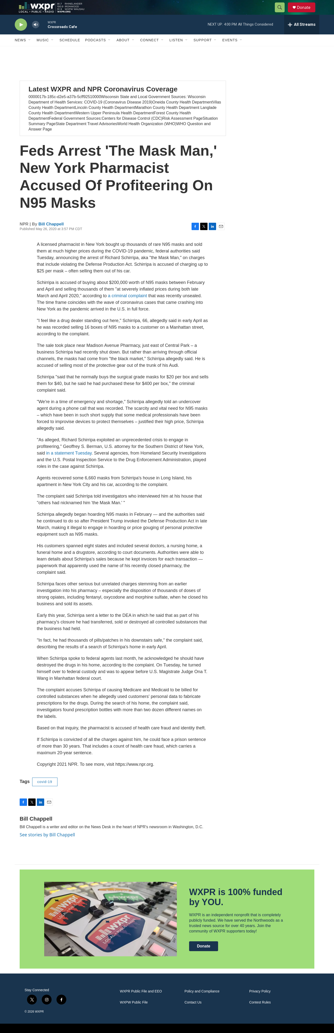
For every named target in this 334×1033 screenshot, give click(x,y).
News (20, 51)
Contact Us (192, 1013)
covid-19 (44, 793)
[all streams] (301, 35)
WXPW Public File (134, 1013)
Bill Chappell (51, 235)
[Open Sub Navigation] (30, 51)
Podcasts (95, 51)
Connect (149, 51)
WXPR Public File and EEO (141, 1002)
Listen (176, 51)
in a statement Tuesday (69, 464)
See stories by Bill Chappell (47, 846)
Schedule (69, 51)
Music (43, 51)
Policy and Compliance (201, 1002)
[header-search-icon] (282, 13)
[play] (21, 36)
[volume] (35, 35)
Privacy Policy (260, 1002)
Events (229, 51)
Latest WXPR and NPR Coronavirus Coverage (103, 100)
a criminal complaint (127, 306)
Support (203, 51)
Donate (306, 12)
